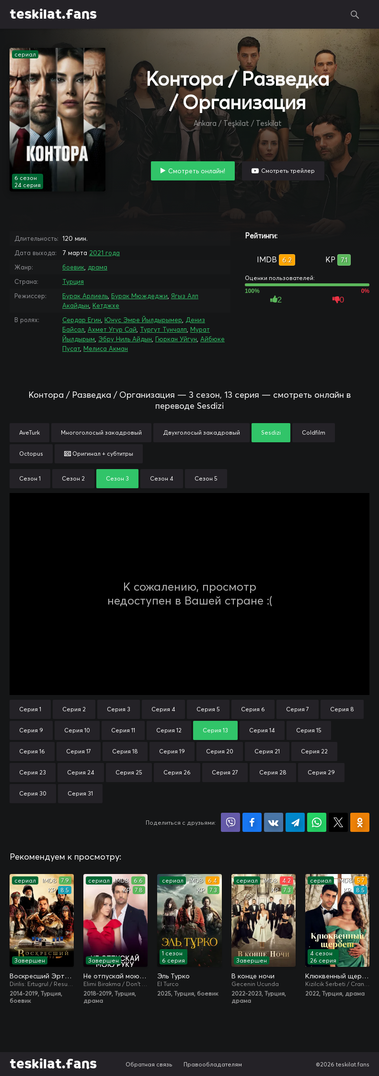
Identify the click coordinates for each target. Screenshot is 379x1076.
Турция (73, 281)
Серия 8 (342, 709)
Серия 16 (32, 751)
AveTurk (29, 432)
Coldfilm (313, 432)
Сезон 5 (206, 478)
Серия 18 (125, 751)
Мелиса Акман (105, 348)
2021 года (104, 253)
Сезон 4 (161, 478)
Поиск (355, 14)
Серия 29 (321, 772)
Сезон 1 (30, 478)
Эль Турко (173, 976)
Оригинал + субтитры (98, 453)
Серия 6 (253, 709)
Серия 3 (118, 709)
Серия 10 (77, 730)
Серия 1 (30, 709)
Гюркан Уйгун (176, 339)
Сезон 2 (73, 478)
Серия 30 (32, 793)
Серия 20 (219, 751)
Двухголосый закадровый (201, 432)
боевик (73, 267)
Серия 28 (273, 772)
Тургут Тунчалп (163, 329)
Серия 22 (314, 751)
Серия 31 (80, 793)
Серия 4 (163, 709)
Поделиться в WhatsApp (316, 822)
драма (97, 267)
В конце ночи (253, 976)
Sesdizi (271, 432)
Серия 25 (128, 772)
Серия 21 (267, 751)
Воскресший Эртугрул (42, 976)
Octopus (31, 453)
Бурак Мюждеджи (139, 296)
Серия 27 (225, 772)
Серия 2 (74, 709)
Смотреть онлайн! (196, 171)
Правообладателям (213, 1064)
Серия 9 (31, 730)
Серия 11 (123, 730)
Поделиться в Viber (230, 822)
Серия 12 (169, 730)
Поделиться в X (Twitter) (338, 822)
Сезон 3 (117, 478)
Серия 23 (32, 772)
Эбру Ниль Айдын (125, 339)
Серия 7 (297, 709)
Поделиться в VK (273, 822)
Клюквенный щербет (337, 976)
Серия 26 (177, 772)
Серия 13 (215, 730)
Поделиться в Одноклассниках (359, 822)
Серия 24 (80, 772)
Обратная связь (149, 1064)
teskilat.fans (53, 14)
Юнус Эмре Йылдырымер (143, 320)
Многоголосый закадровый (101, 432)
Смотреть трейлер (288, 170)
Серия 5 (208, 709)
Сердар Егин (81, 320)
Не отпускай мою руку (115, 976)
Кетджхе (105, 305)
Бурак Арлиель (85, 296)
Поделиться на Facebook (252, 822)
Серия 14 (262, 730)
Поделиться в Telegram (295, 822)
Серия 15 (309, 730)
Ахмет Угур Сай (112, 329)
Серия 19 (172, 751)
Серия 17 (78, 751)
